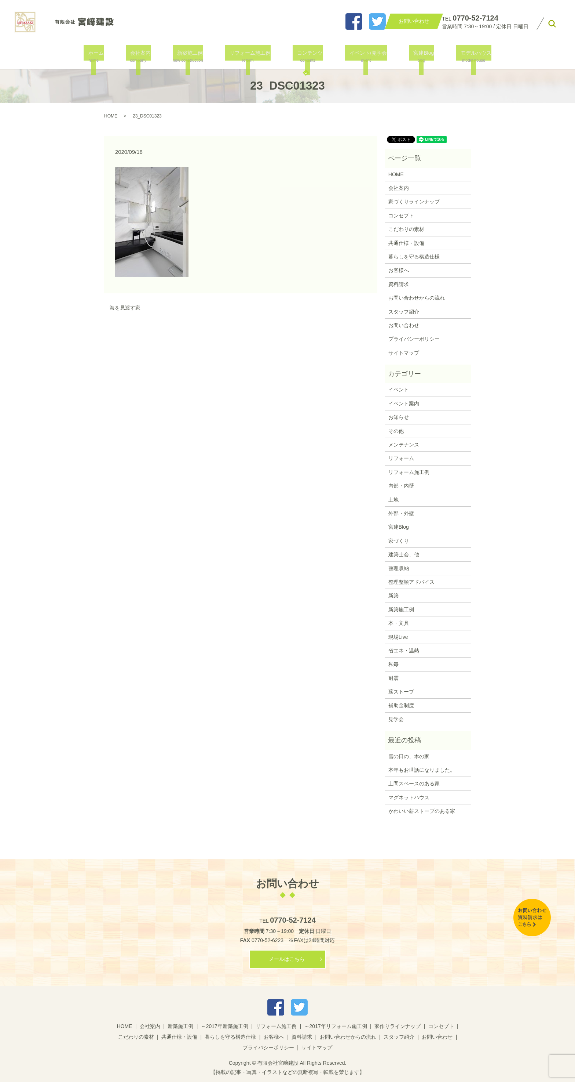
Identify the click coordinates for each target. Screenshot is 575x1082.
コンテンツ (307, 56)
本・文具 (398, 623)
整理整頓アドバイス (411, 582)
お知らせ (398, 417)
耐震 (393, 678)
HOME (110, 116)
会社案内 (142, 56)
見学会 (396, 719)
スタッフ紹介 (403, 312)
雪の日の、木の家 (408, 756)
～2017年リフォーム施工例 (335, 1026)
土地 (393, 500)
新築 (393, 595)
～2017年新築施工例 (224, 1026)
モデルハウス (465, 56)
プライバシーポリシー (414, 339)
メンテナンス (403, 445)
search (552, 23)
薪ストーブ (401, 692)
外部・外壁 (401, 513)
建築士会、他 (403, 554)
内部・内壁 (401, 486)
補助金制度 (401, 705)
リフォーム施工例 (250, 56)
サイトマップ (403, 353)
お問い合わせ (403, 325)
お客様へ (398, 270)
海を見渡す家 (125, 308)
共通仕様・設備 (406, 243)
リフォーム (401, 458)
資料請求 (398, 284)
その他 (396, 431)
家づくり (398, 541)
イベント (398, 389)
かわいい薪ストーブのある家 (421, 811)
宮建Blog (416, 56)
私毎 (393, 664)
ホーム (101, 56)
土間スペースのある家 (414, 783)
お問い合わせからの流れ (416, 298)
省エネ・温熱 (403, 651)
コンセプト (401, 215)
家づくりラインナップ (414, 202)
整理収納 (398, 568)
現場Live (398, 637)
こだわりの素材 (406, 229)
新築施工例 (190, 56)
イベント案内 (403, 403)
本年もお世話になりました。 (421, 770)
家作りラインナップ (397, 1026)
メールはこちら (287, 959)
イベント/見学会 (363, 56)
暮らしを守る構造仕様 (414, 257)
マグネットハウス (408, 797)
